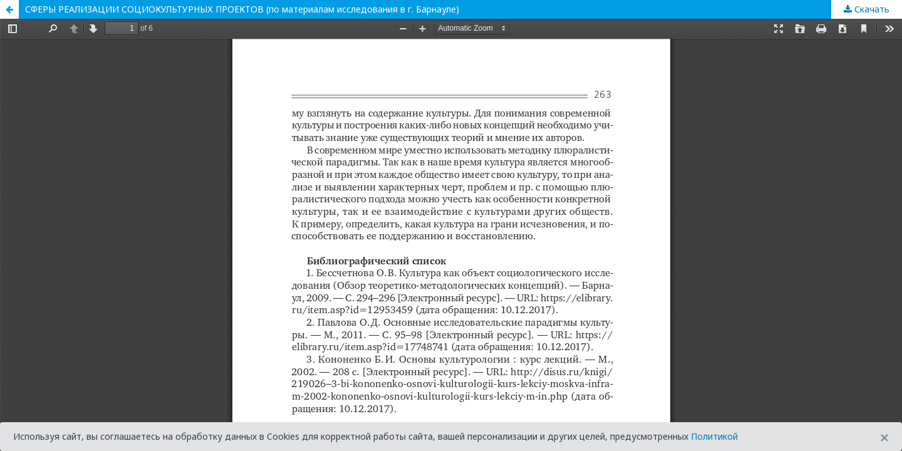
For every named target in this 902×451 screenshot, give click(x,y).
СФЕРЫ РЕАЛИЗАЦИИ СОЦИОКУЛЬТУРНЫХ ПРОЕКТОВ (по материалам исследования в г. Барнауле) (242, 9)
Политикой (714, 436)
